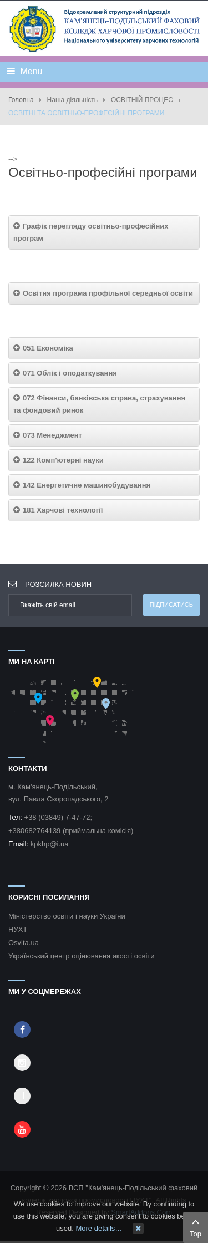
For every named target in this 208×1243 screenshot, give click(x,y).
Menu (24, 71)
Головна (21, 100)
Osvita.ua (23, 942)
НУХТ (17, 929)
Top (195, 1226)
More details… (98, 1228)
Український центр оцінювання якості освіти (81, 956)
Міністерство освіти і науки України (66, 916)
